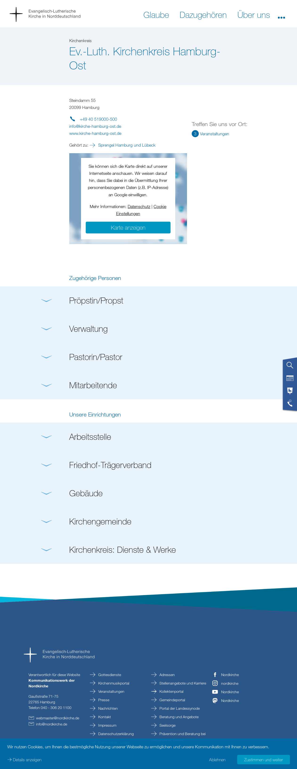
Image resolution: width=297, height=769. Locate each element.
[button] (281, 14)
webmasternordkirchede (57, 718)
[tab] (289, 367)
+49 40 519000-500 (98, 119)
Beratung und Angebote (179, 717)
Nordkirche (230, 675)
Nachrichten (107, 708)
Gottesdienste (109, 675)
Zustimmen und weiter (263, 759)
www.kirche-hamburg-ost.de (95, 133)
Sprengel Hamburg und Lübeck (126, 145)
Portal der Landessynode (179, 708)
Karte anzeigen (128, 227)
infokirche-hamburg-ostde (95, 126)
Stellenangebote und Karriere (182, 683)
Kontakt (104, 717)
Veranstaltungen (110, 691)
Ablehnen (217, 759)
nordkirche (229, 683)
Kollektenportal (171, 691)
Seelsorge (167, 725)
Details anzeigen (27, 759)
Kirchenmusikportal (113, 683)
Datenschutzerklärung (115, 734)
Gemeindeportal (172, 700)
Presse (103, 700)
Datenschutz (139, 206)
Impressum (106, 725)
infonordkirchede (51, 724)
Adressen (167, 675)
